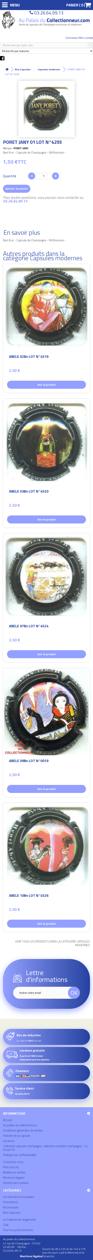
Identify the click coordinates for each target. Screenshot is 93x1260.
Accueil (7, 1120)
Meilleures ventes (14, 1172)
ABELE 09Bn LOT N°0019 (28, 761)
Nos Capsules (12, 1212)
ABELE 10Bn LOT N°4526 (28, 896)
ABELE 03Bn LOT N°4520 (28, 492)
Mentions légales (14, 1177)
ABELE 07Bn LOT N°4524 (28, 626)
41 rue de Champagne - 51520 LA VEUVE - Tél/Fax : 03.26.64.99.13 (21, 1247)
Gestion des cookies (16, 1182)
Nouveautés (11, 1207)
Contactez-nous (13, 1162)
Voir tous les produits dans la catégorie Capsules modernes (52, 943)
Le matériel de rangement (19, 1219)
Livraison (8, 1141)
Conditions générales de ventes (23, 1130)
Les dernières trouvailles (18, 1197)
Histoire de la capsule (16, 1135)
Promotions (10, 1202)
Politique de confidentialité (19, 1155)
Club (5, 1224)
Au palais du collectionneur (20, 1125)
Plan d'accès (11, 1167)
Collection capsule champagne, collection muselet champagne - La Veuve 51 (45, 1148)
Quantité (9, 176)
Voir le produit (46, 385)
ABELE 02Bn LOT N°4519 (28, 357)
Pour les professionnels (18, 1230)
